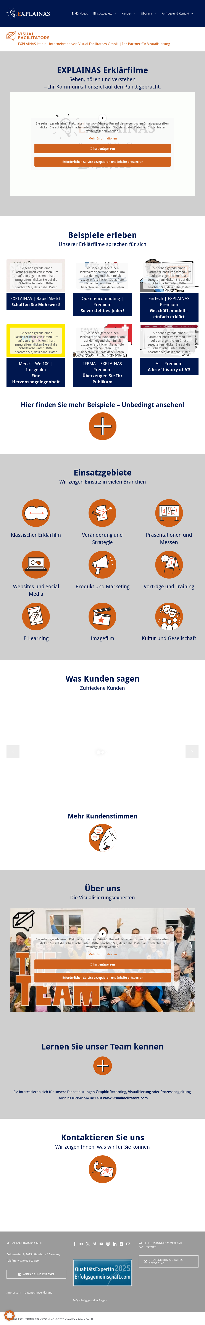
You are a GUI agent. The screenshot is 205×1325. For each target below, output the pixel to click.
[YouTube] (101, 1244)
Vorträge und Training (169, 586)
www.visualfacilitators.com (125, 1097)
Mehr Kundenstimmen (102, 816)
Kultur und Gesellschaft (169, 638)
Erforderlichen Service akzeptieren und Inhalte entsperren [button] (102, 162)
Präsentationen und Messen (169, 538)
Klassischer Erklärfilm (36, 534)
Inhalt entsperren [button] (102, 148)
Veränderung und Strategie (102, 538)
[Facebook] (74, 1244)
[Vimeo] (94, 1244)
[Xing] (121, 1244)
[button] (9, 1315)
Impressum (13, 1292)
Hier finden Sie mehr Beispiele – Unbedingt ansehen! (102, 404)
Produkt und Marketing (102, 586)
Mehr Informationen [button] (102, 138)
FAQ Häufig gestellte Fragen (90, 1300)
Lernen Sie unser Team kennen (102, 1046)
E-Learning (36, 638)
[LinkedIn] (114, 1244)
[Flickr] (81, 1244)
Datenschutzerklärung (38, 1292)
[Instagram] (108, 1244)
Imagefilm (102, 638)
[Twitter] (88, 1244)
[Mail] (128, 1244)
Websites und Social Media (36, 590)
